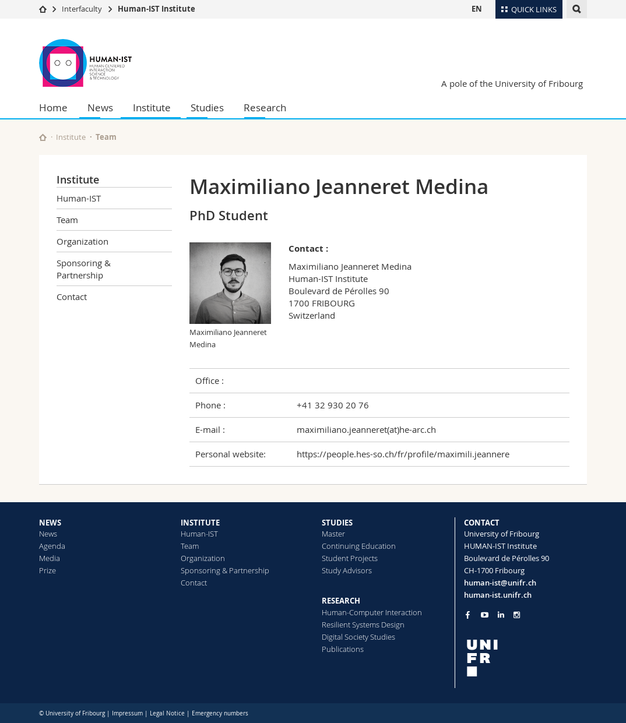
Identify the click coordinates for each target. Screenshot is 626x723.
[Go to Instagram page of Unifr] (517, 615)
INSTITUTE (200, 522)
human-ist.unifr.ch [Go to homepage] (498, 595)
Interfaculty (82, 8)
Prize (47, 570)
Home (53, 107)
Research (265, 107)
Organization (82, 241)
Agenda (52, 546)
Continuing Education (359, 546)
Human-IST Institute (156, 8)
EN (477, 8)
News (100, 107)
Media (49, 558)
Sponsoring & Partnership (84, 269)
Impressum (127, 713)
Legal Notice (167, 713)
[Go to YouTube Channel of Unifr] (484, 615)
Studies (207, 107)
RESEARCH (341, 600)
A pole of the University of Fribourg (512, 83)
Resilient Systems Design (363, 624)
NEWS (50, 522)
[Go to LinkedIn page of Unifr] (501, 615)
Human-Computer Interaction (372, 612)
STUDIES (337, 522)
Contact (72, 296)
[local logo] (526, 658)
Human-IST (79, 198)
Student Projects (350, 558)
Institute (152, 107)
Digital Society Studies (358, 637)
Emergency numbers (220, 713)
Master (333, 533)
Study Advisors (347, 570)
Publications (343, 649)
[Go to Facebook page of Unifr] (468, 614)
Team (106, 137)
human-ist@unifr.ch (500, 582)
